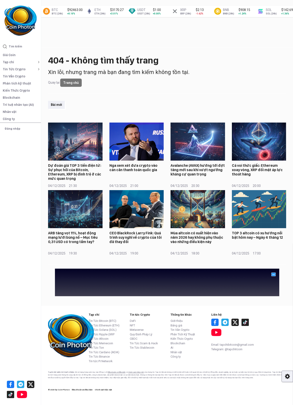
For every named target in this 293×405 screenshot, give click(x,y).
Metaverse (137, 329)
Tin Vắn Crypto (14, 76)
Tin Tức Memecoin (101, 343)
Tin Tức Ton (96, 347)
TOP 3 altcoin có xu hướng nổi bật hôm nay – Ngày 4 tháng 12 (257, 235)
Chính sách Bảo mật (136, 372)
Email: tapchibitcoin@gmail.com (232, 344)
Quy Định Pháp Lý (141, 334)
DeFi (133, 321)
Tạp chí (8, 62)
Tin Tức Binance (99, 356)
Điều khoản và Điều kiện (116, 372)
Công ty (9, 119)
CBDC (133, 338)
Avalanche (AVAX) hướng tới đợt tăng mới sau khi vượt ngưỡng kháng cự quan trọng (198, 169)
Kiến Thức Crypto (16, 90)
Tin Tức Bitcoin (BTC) (102, 321)
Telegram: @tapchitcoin (226, 349)
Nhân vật (9, 112)
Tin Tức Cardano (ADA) (104, 352)
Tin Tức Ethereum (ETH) (104, 325)
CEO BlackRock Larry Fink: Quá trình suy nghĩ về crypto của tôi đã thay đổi (135, 237)
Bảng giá (176, 325)
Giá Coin (9, 55)
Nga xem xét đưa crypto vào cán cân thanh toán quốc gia (133, 167)
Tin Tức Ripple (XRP (101, 334)
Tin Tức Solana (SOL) (103, 329)
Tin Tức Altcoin (99, 338)
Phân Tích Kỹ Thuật (183, 334)
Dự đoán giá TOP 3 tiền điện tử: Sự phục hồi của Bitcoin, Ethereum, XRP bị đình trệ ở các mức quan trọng (74, 172)
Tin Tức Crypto (14, 69)
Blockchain (11, 97)
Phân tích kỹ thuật (17, 83)
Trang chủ (71, 83)
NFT (132, 325)
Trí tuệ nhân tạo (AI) (18, 105)
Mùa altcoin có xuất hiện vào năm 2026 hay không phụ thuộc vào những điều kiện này (197, 237)
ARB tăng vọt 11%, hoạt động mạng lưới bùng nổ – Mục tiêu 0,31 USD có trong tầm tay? (73, 237)
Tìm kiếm (12, 46)
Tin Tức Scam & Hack (144, 343)
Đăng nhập (12, 128)
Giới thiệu (177, 321)
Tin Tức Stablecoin (142, 347)
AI (172, 347)
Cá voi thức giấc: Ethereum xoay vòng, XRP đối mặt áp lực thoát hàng (257, 169)
